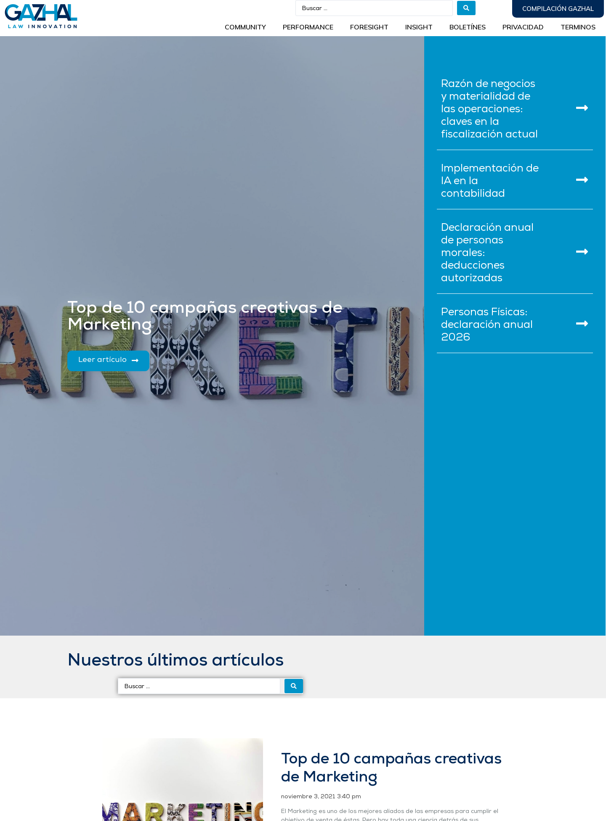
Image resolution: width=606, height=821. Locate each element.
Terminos (578, 27)
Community (245, 27)
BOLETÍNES (467, 27)
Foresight (369, 27)
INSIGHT (419, 27)
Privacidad (523, 27)
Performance (308, 27)
